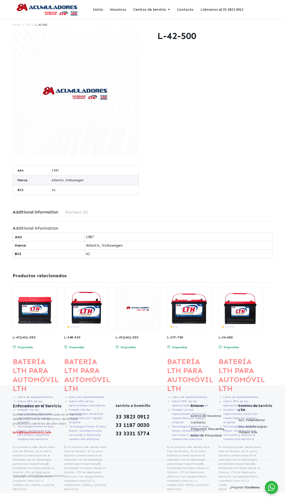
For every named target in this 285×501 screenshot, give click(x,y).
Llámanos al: (222, 9)
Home (17, 24)
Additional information (35, 212)
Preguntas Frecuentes (207, 429)
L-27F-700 (175, 337)
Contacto (185, 9)
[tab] (35, 212)
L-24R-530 (72, 337)
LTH (28, 24)
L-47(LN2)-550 (24, 337)
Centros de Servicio (149, 9)
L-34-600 (226, 337)
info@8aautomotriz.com (32, 432)
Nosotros (118, 9)
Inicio (98, 9)
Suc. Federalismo (251, 420)
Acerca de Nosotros (206, 416)
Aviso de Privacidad (206, 435)
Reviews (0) (76, 212)
